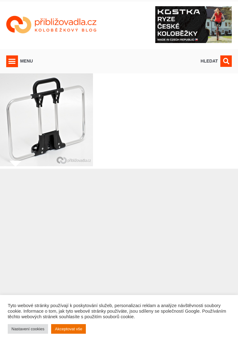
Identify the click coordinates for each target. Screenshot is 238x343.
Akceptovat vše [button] (68, 329)
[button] (12, 61)
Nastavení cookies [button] (27, 329)
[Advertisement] (119, 252)
